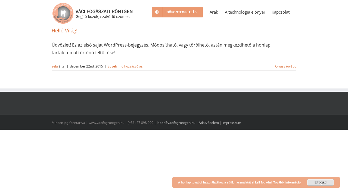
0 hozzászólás (132, 66)
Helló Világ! (64, 30)
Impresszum (231, 122)
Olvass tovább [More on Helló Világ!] (285, 66)
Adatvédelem (209, 122)
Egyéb (112, 66)
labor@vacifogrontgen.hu (176, 122)
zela (55, 66)
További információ (287, 182)
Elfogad (321, 182)
